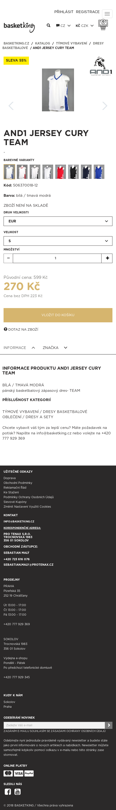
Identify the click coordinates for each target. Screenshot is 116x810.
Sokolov (9, 702)
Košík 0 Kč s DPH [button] (104, 21)
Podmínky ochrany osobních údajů (29, 497)
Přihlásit (64, 12)
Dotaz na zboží (21, 329)
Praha (8, 706)
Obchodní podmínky (18, 482)
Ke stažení (11, 492)
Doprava (10, 478)
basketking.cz (16, 43)
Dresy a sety (39, 417)
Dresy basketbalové (65, 412)
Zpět (11, 104)
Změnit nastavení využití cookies (27, 506)
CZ (63, 26)
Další (105, 104)
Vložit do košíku (58, 315)
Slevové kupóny (15, 502)
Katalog (42, 43)
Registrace (88, 12)
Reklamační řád (15, 487)
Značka (55, 348)
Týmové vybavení (71, 43)
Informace (19, 348)
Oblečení (11, 417)
